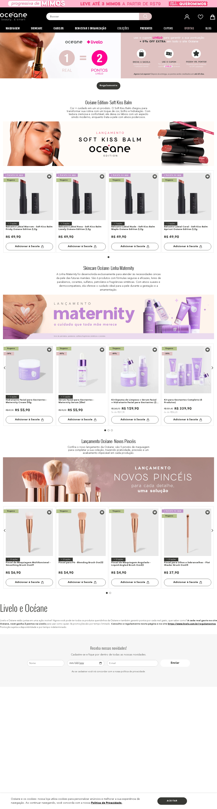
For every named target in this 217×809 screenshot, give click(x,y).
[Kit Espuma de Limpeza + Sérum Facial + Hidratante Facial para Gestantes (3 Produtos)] (135, 384)
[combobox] (99, 16)
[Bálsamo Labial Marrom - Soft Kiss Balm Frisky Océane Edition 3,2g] (29, 211)
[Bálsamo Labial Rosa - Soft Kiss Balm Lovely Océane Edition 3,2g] (82, 211)
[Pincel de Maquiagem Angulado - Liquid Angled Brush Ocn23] (135, 547)
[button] (4, 367)
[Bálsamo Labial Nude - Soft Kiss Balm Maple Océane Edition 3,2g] (135, 211)
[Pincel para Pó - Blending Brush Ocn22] (82, 547)
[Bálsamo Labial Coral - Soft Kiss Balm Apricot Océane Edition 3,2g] (187, 211)
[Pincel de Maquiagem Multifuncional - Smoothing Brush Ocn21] (29, 547)
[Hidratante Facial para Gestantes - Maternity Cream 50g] (29, 384)
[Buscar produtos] (145, 16)
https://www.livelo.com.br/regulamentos (192, 624)
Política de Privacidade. (106, 803)
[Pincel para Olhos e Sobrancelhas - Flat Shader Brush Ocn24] (187, 547)
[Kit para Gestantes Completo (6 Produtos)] (187, 384)
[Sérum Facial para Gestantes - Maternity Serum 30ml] (82, 384)
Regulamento (108, 85)
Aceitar (172, 801)
